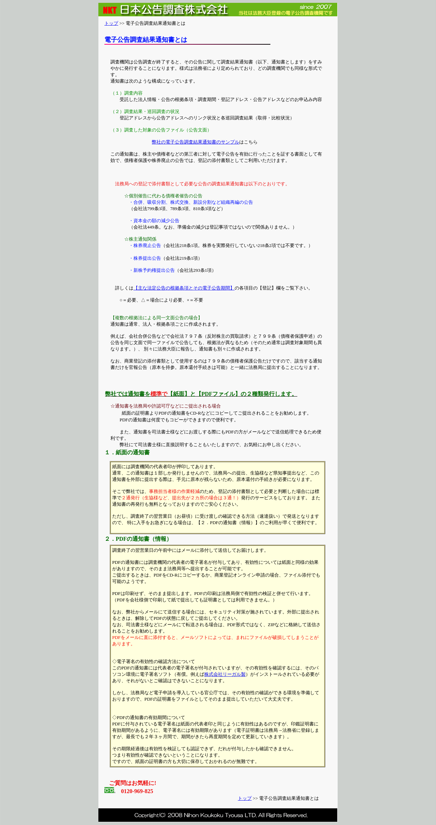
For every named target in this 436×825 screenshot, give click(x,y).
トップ (111, 23)
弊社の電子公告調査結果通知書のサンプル (195, 142)
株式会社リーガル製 (225, 674)
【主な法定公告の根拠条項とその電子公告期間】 (184, 288)
